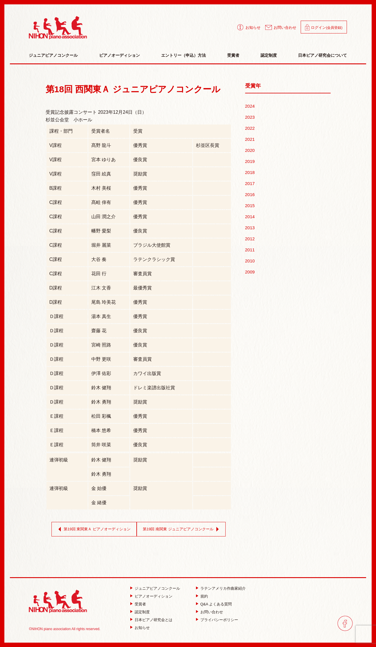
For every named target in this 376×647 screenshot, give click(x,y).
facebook (345, 623)
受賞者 (233, 55)
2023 (250, 117)
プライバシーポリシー (219, 620)
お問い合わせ (285, 27)
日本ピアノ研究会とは (153, 620)
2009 (250, 271)
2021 (250, 139)
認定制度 (269, 55)
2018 (250, 172)
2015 (250, 205)
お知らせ (253, 27)
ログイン (326, 27)
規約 (204, 596)
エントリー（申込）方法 (183, 55)
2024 (250, 106)
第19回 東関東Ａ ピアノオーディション (93, 529)
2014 (250, 216)
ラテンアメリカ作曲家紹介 (223, 588)
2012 (250, 238)
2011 (250, 249)
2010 (250, 260)
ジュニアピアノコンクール (53, 55)
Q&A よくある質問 (216, 604)
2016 (250, 194)
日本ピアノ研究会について (322, 55)
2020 (250, 150)
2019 (250, 161)
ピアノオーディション (119, 55)
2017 (250, 183)
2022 (250, 128)
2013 (250, 227)
